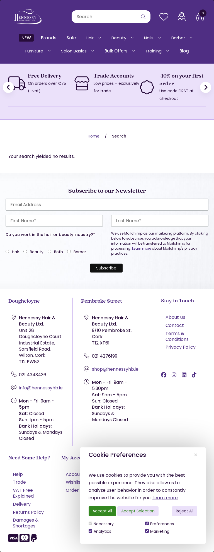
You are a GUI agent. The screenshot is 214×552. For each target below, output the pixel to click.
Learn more (165, 498)
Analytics (100, 531)
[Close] (195, 455)
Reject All (184, 511)
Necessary (101, 524)
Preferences (159, 524)
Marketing (157, 531)
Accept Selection (138, 511)
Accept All (102, 511)
